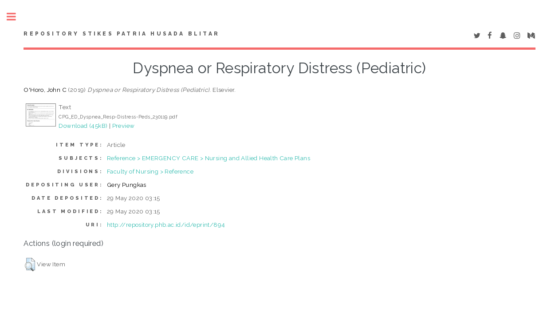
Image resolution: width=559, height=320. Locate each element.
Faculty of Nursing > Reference (150, 171)
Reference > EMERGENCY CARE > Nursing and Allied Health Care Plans (208, 158)
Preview (123, 125)
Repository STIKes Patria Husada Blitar (122, 34)
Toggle (16, 16)
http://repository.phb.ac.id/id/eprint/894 (166, 224)
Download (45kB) (83, 125)
